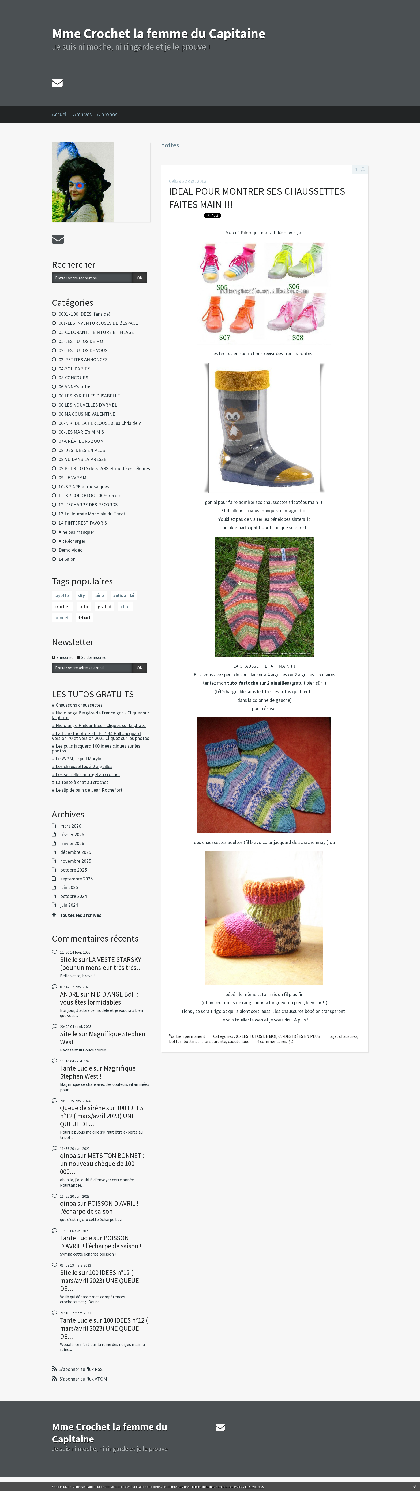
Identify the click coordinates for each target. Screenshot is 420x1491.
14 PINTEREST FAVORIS (83, 523)
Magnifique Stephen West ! (102, 1037)
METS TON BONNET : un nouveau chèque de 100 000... (102, 1163)
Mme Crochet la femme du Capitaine (158, 33)
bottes (175, 1041)
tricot (84, 617)
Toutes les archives (80, 915)
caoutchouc (238, 1041)
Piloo (246, 233)
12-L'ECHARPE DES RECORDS (88, 504)
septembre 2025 (76, 879)
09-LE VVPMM (73, 477)
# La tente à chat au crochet (80, 782)
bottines (191, 1041)
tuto (83, 606)
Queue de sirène (82, 1108)
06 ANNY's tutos (75, 386)
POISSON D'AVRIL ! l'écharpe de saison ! (99, 1207)
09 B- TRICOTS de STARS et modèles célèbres (104, 468)
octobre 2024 (73, 896)
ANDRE (69, 994)
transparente (213, 1041)
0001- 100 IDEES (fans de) (84, 314)
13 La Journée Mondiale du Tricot (92, 514)
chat (125, 606)
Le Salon (67, 559)
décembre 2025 (75, 852)
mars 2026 (70, 826)
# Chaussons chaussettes (77, 705)
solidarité (123, 595)
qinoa (68, 1155)
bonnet (62, 617)
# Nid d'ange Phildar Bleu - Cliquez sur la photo (99, 725)
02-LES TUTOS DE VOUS (83, 350)
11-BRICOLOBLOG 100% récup (89, 495)
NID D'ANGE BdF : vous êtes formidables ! (99, 998)
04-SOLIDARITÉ (74, 369)
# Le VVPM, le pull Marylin (77, 758)
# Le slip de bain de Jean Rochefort (87, 790)
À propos (107, 114)
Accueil (60, 114)
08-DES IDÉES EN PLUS (82, 450)
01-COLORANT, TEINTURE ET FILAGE (96, 332)
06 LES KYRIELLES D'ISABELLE (89, 396)
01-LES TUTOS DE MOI (81, 341)
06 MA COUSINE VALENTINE (87, 414)
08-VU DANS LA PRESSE (82, 459)
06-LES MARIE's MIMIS (81, 432)
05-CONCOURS (73, 377)
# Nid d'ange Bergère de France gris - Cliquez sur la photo (100, 715)
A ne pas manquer (76, 532)
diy (81, 595)
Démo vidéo (71, 550)
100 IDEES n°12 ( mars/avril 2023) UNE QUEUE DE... (102, 1116)
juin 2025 (69, 887)
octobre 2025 (73, 870)
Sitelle (68, 959)
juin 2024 (69, 905)
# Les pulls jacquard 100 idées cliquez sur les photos (96, 748)
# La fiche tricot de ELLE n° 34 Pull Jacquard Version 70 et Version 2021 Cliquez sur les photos (100, 735)
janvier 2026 (72, 843)
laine (99, 595)
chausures (348, 1036)
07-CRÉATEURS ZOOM (81, 441)
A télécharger (72, 541)
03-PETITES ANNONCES (83, 359)
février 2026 (72, 834)
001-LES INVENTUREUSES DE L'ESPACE (98, 323)
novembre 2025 (75, 861)
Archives (82, 114)
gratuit (105, 606)
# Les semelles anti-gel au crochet (86, 774)
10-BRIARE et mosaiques (84, 487)
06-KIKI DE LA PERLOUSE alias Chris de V (100, 423)
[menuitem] (62, 114)
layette (62, 595)
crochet (62, 606)
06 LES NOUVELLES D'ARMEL (88, 405)
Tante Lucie (76, 1068)
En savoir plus (254, 1487)
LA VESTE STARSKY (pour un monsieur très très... (101, 963)
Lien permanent (187, 1036)
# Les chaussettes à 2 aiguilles (82, 766)
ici (309, 519)
